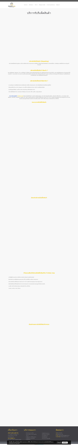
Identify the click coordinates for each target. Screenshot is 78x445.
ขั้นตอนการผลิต (42, 4)
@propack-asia (60, 434)
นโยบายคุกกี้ (18, 443)
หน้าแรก (25, 4)
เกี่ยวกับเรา (31, 4)
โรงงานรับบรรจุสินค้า (13, 96)
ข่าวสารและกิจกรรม (51, 4)
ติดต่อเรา (58, 4)
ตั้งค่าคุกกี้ (59, 442)
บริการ (36, 4)
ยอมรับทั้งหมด (65, 442)
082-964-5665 (59, 432)
